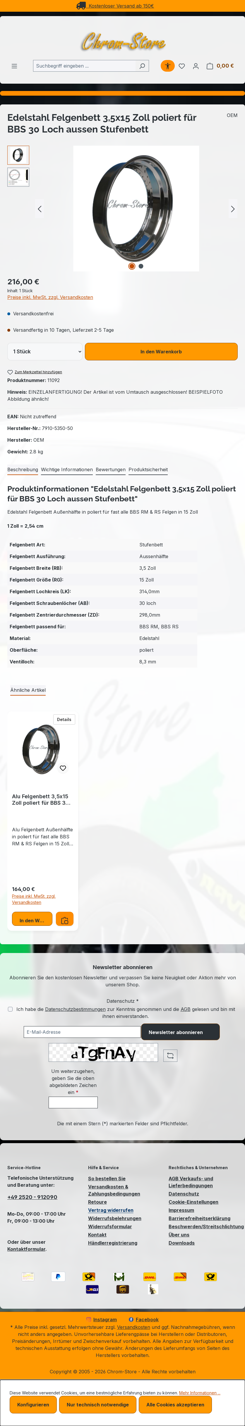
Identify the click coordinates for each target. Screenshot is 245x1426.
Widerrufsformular (110, 1226)
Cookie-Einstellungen (193, 1202)
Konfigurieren (33, 1405)
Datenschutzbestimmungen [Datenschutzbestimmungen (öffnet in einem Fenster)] (75, 1009)
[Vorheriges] (39, 208)
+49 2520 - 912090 (32, 1197)
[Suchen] (142, 66)
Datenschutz (184, 1194)
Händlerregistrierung (112, 1243)
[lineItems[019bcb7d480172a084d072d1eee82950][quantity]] (45, 351)
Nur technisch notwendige (98, 1405)
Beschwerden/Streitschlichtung (206, 1226)
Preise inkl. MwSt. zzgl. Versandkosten (50, 297)
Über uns (179, 1235)
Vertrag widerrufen (110, 1210)
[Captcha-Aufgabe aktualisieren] (170, 1056)
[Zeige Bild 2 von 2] (140, 266)
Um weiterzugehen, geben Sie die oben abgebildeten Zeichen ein (73, 1081)
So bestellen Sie (107, 1178)
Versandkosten (133, 1327)
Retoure (97, 1202)
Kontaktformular (26, 1249)
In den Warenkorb (161, 352)
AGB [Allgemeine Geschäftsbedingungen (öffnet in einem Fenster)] (186, 1009)
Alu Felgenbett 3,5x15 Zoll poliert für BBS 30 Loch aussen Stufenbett (40, 799)
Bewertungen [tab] (111, 469)
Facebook (144, 1319)
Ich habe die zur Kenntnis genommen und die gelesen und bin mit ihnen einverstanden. (125, 1012)
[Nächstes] (233, 208)
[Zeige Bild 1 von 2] (131, 266)
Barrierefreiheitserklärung (199, 1218)
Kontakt (97, 1235)
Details (66, 719)
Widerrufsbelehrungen (114, 1218)
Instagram (101, 1319)
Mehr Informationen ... (199, 1392)
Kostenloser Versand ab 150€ (115, 6)
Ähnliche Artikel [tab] (28, 690)
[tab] (22, 470)
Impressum (181, 1210)
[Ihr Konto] (196, 66)
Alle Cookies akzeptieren (175, 1405)
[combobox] (84, 66)
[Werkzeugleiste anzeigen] (168, 66)
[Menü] (14, 66)
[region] (122, 208)
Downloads (182, 1243)
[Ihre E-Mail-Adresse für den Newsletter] (82, 1032)
